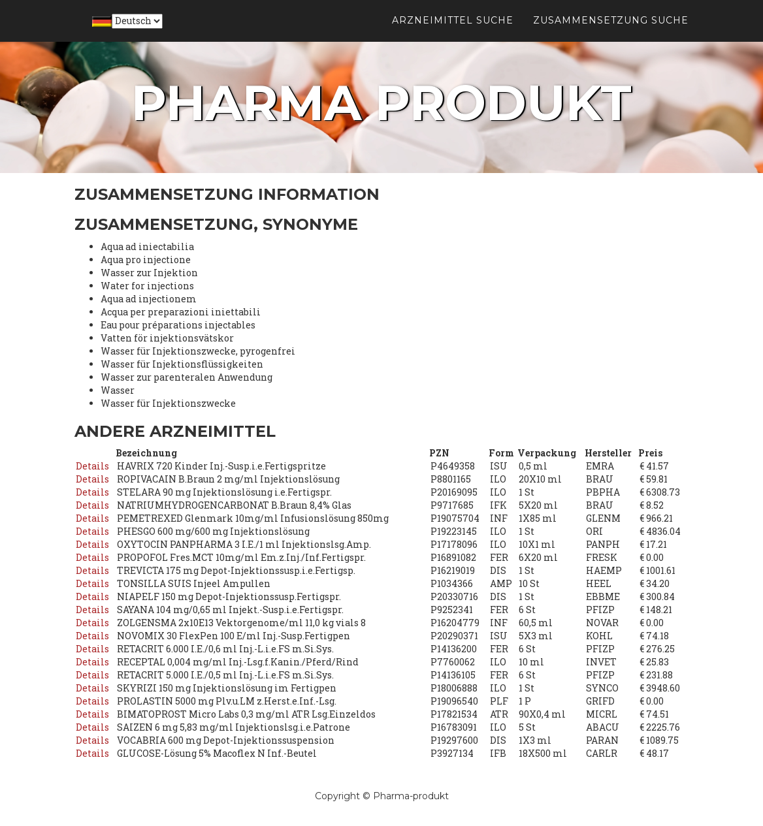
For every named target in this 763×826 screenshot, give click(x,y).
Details (92, 466)
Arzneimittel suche (452, 33)
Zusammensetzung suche (611, 33)
